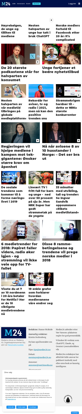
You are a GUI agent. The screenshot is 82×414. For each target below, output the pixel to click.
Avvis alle (10, 407)
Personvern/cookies (16, 345)
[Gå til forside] (6, 3)
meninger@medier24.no (40, 357)
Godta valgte (21, 407)
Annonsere (21, 3)
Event (28, 3)
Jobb (14, 3)
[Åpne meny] (79, 3)
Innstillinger (75, 412)
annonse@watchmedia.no (41, 365)
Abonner (37, 3)
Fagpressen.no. (11, 399)
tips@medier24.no (42, 350)
